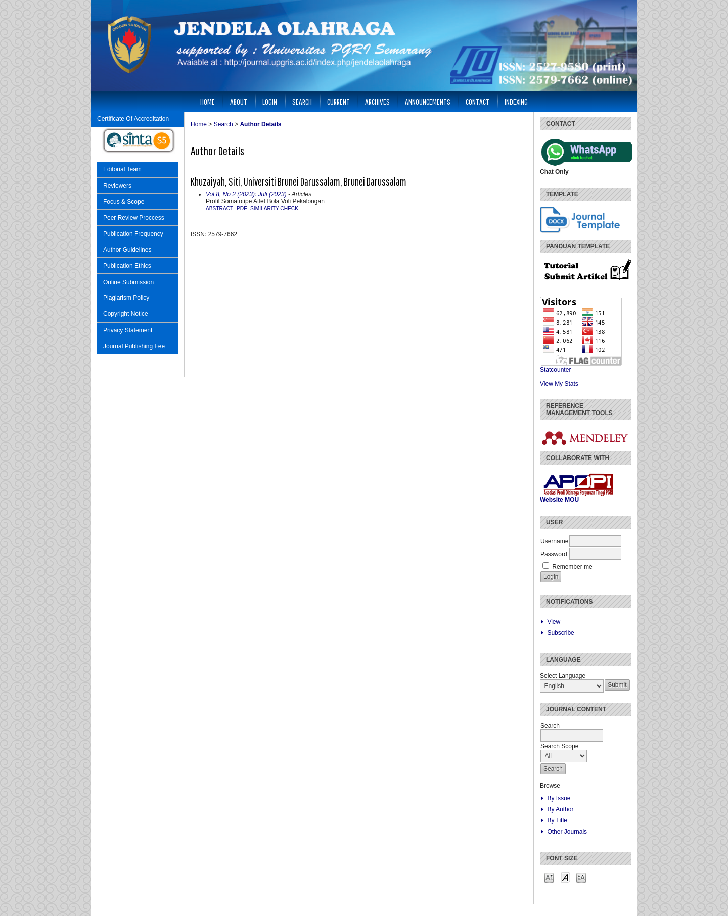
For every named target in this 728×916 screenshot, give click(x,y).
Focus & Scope (123, 201)
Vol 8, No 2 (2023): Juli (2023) (246, 194)
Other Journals (567, 831)
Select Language (562, 675)
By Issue (558, 798)
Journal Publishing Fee (134, 346)
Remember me (572, 566)
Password (553, 554)
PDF (242, 208)
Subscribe (560, 632)
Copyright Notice (125, 313)
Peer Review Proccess (133, 217)
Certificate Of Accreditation (133, 118)
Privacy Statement (127, 330)
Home (207, 101)
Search (302, 101)
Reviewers (117, 185)
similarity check (274, 208)
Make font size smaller (549, 877)
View (553, 621)
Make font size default (565, 877)
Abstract (219, 208)
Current (338, 101)
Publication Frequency (133, 233)
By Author (560, 809)
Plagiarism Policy (126, 297)
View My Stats (559, 383)
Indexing (516, 101)
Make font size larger (581, 877)
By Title (557, 820)
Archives (377, 101)
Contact (477, 101)
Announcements (427, 101)
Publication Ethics (127, 265)
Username (554, 541)
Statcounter (555, 369)
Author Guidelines (127, 249)
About (238, 101)
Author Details (260, 124)
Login (269, 101)
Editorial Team (122, 169)
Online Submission (128, 282)
